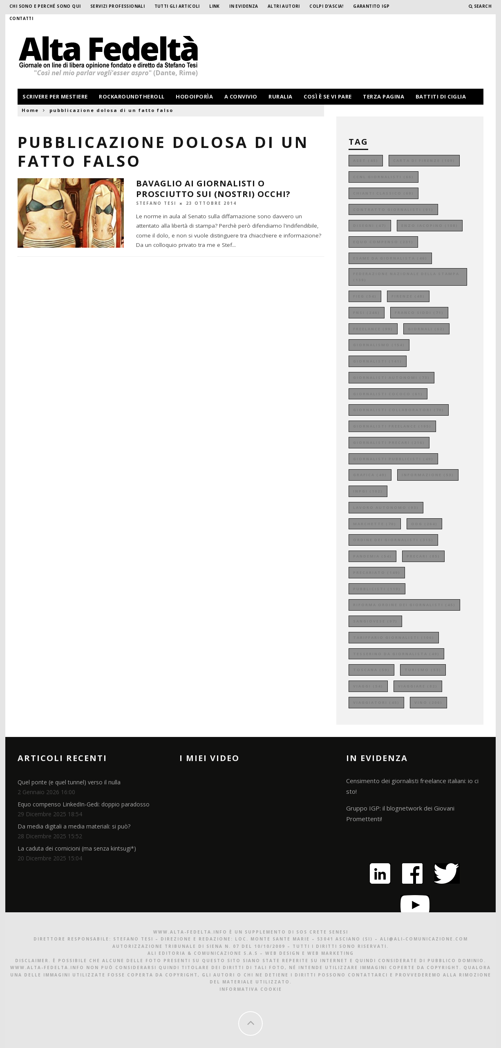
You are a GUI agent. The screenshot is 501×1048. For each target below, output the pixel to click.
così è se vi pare (328, 96)
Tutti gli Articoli (177, 6)
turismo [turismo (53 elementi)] (423, 669)
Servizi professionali (117, 6)
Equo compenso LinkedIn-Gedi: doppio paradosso (84, 804)
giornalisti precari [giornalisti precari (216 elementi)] (389, 442)
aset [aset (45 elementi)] (365, 160)
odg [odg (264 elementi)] (424, 523)
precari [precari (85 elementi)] (423, 556)
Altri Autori (284, 6)
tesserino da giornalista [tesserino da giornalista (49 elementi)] (396, 653)
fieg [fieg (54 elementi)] (365, 296)
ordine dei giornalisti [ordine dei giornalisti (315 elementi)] (393, 539)
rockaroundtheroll (132, 96)
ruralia (280, 96)
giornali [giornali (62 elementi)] (426, 328)
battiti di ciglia (441, 96)
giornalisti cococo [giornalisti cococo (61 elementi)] (388, 393)
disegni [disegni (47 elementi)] (370, 225)
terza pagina (383, 96)
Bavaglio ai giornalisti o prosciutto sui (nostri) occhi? (213, 188)
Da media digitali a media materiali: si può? (74, 826)
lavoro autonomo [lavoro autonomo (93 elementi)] (386, 507)
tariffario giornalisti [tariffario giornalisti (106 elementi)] (393, 637)
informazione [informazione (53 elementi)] (428, 474)
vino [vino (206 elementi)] (428, 702)
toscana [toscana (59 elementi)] (371, 669)
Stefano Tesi (156, 203)
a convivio (240, 96)
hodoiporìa (194, 96)
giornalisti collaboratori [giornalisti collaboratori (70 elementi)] (398, 409)
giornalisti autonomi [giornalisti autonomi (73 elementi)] (391, 377)
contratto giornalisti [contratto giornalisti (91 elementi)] (393, 209)
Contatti (21, 18)
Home (30, 110)
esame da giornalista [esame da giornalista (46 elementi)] (390, 258)
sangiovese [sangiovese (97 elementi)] (375, 621)
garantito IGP (371, 6)
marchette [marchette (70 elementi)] (374, 523)
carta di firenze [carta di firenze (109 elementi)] (424, 160)
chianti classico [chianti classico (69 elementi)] (383, 193)
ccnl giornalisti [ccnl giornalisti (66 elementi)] (383, 176)
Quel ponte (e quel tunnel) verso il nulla (69, 782)
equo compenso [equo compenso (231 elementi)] (383, 241)
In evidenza (243, 6)
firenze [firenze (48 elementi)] (408, 296)
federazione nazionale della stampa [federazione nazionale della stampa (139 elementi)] (406, 277)
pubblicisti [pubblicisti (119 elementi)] (377, 588)
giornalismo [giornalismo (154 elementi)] (379, 344)
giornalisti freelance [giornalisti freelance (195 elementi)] (392, 426)
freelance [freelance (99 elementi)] (373, 328)
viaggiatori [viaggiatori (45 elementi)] (376, 702)
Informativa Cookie (250, 989)
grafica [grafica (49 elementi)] (370, 474)
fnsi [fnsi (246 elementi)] (366, 312)
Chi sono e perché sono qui (45, 6)
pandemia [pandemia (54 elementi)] (372, 556)
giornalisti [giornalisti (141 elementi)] (377, 361)
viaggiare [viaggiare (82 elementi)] (418, 686)
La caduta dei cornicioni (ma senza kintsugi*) (77, 848)
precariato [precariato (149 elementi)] (376, 572)
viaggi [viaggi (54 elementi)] (368, 686)
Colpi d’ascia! (326, 6)
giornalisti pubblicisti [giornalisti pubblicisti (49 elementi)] (393, 458)
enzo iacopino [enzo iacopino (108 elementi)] (429, 225)
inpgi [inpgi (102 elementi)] (368, 491)
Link (214, 6)
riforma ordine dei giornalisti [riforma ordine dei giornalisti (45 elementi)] (404, 604)
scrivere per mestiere (55, 96)
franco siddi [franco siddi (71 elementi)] (419, 312)
